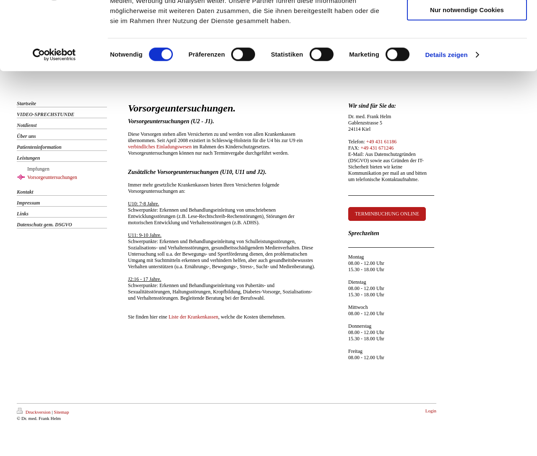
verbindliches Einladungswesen (160, 147)
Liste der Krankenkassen (194, 317)
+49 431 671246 (377, 148)
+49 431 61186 (381, 142)
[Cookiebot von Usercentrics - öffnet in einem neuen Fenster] (54, 115)
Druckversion (34, 412)
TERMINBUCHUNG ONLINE (387, 214)
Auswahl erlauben (467, 45)
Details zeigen (446, 114)
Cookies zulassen (467, 20)
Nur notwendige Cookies (467, 69)
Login (430, 410)
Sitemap (61, 412)
